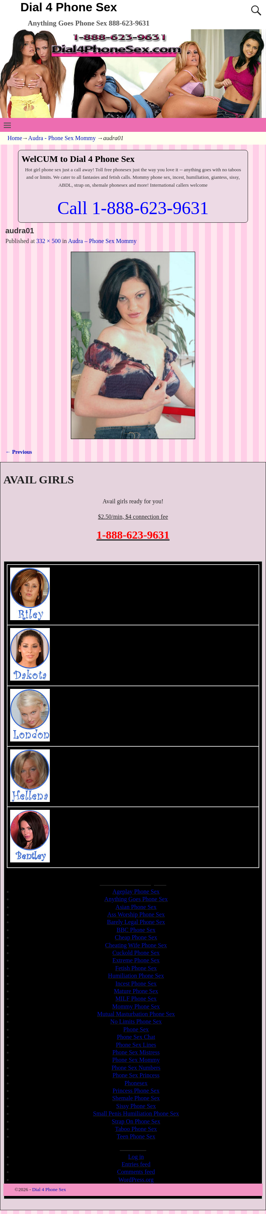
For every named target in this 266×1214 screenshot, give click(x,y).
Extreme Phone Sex (136, 960)
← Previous (18, 452)
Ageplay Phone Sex (136, 891)
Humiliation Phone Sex (136, 975)
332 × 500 (48, 241)
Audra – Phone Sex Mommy (102, 241)
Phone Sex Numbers (136, 1068)
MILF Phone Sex (136, 998)
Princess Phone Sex (135, 1090)
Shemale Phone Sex (136, 1098)
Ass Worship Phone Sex (136, 914)
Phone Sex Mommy (136, 1060)
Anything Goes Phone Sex (135, 899)
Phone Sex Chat (136, 1037)
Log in (136, 1157)
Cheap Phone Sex (136, 937)
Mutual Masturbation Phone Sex (136, 1014)
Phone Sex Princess (135, 1075)
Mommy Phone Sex (136, 1006)
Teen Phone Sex (136, 1136)
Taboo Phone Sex (136, 1129)
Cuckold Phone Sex (136, 953)
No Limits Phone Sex (135, 1021)
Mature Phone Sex (136, 991)
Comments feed (136, 1172)
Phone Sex (136, 1029)
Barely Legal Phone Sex (136, 922)
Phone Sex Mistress (136, 1052)
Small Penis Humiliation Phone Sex (136, 1113)
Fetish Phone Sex (136, 968)
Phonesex (135, 1083)
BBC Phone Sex (136, 930)
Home (14, 138)
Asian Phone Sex (135, 907)
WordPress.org (136, 1179)
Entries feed (136, 1164)
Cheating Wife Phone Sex (136, 945)
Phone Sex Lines (136, 1045)
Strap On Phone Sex (136, 1121)
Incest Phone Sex (136, 983)
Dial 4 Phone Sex (68, 7)
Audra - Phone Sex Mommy (62, 138)
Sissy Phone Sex (136, 1106)
